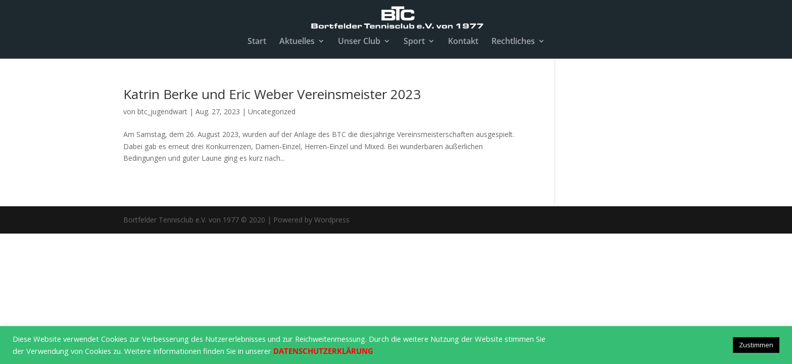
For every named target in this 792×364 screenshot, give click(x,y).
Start (256, 42)
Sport (414, 42)
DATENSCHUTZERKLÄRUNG (323, 351)
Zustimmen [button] (756, 344)
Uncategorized (271, 111)
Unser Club (359, 42)
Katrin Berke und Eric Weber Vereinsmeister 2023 (272, 94)
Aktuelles (297, 42)
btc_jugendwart (162, 111)
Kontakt (463, 42)
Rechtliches (513, 42)
